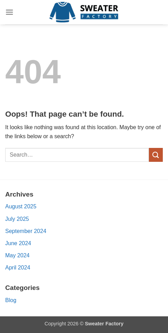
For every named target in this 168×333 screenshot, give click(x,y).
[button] (9, 11)
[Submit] (156, 154)
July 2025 (17, 219)
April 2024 (17, 267)
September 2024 (25, 231)
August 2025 (20, 206)
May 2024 (17, 255)
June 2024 (18, 243)
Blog (10, 300)
